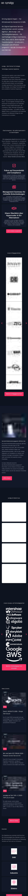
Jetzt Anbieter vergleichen (14, 231)
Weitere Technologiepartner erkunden (14, 667)
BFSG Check (7, 478)
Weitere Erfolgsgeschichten (14, 394)
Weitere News (14, 820)
